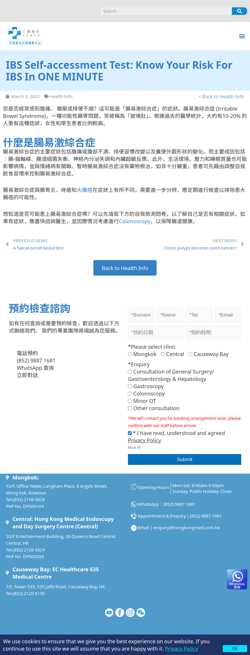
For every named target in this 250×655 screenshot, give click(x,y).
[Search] (239, 11)
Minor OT (142, 400)
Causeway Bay (209, 353)
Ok (234, 648)
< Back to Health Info (221, 96)
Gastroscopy (146, 386)
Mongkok (142, 353)
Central (172, 353)
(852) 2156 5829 (29, 549)
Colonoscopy (134, 221)
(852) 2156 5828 (29, 499)
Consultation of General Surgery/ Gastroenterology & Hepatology (171, 374)
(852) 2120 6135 (29, 593)
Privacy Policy (181, 648)
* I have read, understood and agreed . (176, 436)
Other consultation (153, 408)
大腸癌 (85, 189)
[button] (242, 36)
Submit (184, 459)
